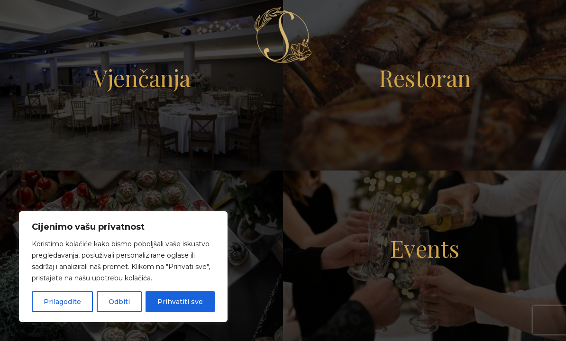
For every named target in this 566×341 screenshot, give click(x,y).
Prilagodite (62, 301)
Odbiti (119, 301)
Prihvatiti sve (180, 301)
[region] (123, 266)
